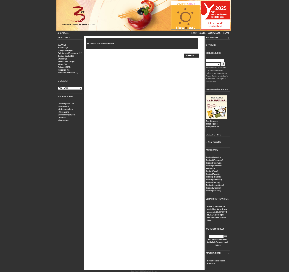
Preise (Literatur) (213, 188)
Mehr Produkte (214, 142)
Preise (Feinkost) (213, 177)
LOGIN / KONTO (198, 33)
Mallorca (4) (63, 48)
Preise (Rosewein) (214, 163)
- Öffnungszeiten (65, 109)
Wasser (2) (62, 59)
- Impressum (63, 120)
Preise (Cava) (212, 171)
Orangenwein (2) (65, 50)
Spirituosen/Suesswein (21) (70, 53)
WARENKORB (214, 33)
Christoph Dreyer (150, 271)
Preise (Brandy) (213, 182)
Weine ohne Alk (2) (66, 62)
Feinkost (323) (64, 67)
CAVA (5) (62, 45)
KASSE (226, 33)
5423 (66, 33)
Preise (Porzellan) (214, 180)
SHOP (60, 33)
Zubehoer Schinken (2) (68, 73)
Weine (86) (62, 64)
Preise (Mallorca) (213, 191)
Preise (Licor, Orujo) (215, 185)
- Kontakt (62, 118)
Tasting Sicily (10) (66, 56)
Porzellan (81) (64, 70)
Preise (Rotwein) (213, 157)
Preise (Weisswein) (214, 160)
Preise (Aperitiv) (213, 174)
